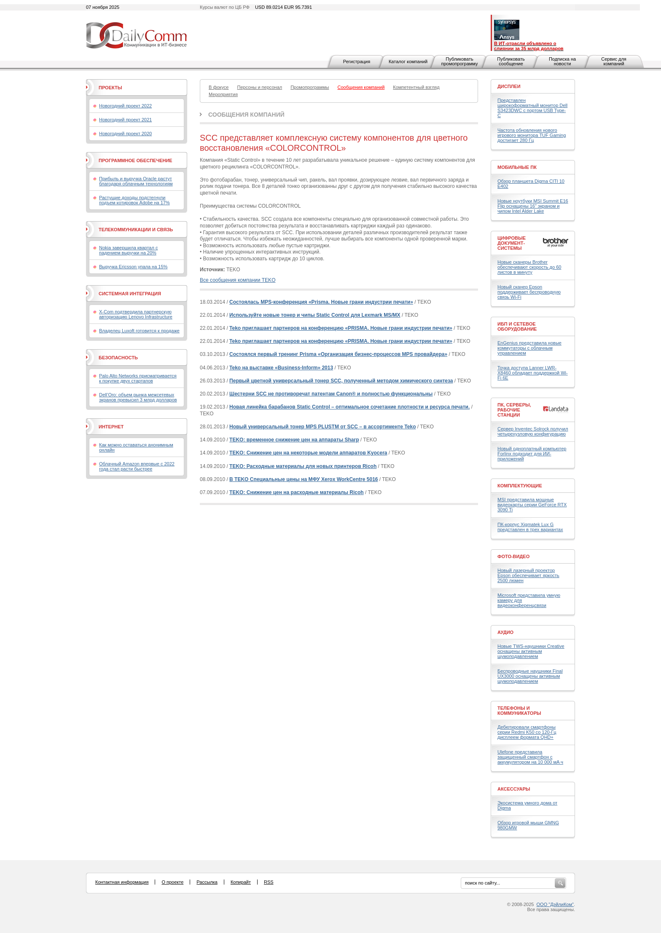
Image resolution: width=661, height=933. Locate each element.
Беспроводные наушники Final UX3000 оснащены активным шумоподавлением (530, 676)
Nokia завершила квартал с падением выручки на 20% (128, 250)
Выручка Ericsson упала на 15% (133, 266)
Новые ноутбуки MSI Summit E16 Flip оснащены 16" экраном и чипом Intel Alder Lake (532, 206)
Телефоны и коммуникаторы (519, 711)
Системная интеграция (130, 293)
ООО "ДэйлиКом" (555, 904)
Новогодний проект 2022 (125, 105)
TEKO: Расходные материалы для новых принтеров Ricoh (302, 466)
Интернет (111, 426)
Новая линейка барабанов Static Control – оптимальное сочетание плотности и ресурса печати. (349, 407)
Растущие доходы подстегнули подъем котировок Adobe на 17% (134, 200)
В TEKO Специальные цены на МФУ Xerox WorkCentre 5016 (303, 479)
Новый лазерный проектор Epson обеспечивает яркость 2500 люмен (528, 575)
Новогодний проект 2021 (125, 119)
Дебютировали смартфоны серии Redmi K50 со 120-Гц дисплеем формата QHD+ (526, 732)
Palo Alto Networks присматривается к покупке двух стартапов (138, 378)
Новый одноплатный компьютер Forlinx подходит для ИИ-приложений (531, 453)
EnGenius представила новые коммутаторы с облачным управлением (529, 348)
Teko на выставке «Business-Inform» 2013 (281, 368)
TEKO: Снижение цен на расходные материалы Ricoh (296, 492)
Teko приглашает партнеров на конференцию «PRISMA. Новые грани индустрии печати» (340, 328)
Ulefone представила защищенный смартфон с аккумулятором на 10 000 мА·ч (530, 757)
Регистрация (356, 61)
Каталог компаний (408, 61)
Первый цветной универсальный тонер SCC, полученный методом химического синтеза (341, 381)
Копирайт (241, 882)
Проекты (110, 87)
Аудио (505, 632)
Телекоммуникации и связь (136, 229)
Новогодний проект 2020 (125, 133)
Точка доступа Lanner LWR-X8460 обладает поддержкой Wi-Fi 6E (532, 372)
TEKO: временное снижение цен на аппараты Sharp (294, 440)
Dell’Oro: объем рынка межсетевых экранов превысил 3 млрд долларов (138, 397)
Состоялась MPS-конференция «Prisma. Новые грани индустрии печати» (321, 302)
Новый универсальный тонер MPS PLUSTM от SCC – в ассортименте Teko (322, 427)
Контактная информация (121, 882)
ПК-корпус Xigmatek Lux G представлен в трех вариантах (530, 527)
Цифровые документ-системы (511, 243)
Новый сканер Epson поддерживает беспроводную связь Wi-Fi (529, 291)
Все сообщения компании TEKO (237, 280)
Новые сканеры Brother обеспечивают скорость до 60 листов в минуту (529, 267)
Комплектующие (519, 485)
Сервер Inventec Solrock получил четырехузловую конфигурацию (532, 431)
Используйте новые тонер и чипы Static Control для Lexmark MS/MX (314, 315)
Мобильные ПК (517, 167)
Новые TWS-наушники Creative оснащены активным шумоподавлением (530, 651)
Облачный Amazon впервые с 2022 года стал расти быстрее (137, 466)
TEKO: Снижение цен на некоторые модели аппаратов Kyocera (308, 453)
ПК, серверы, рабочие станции (514, 409)
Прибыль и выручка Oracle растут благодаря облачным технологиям (136, 181)
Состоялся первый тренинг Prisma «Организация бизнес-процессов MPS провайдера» (338, 354)
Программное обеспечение (135, 160)
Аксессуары (513, 788)
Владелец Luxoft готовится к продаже (139, 330)
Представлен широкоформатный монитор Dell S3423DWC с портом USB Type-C (532, 108)
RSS (269, 882)
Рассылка (207, 882)
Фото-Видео (513, 556)
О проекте (172, 882)
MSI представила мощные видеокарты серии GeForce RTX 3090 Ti (532, 504)
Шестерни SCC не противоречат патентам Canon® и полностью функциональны (331, 394)
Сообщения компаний (246, 114)
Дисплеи (509, 86)
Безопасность (118, 357)
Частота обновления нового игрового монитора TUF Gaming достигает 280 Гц (531, 135)
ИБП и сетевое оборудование (517, 326)
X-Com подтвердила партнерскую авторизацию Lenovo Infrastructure (135, 314)
